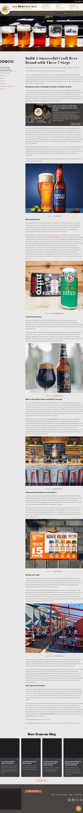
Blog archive (41, 780)
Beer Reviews (5, 73)
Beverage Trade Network (48, 714)
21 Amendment (43, 673)
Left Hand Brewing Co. (58, 313)
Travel (2, 81)
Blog (38, 13)
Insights (3, 76)
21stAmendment (58, 656)
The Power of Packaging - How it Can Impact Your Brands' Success (51, 763)
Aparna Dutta (34, 719)
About (53, 794)
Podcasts (3, 84)
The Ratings (20, 13)
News (2, 78)
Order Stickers (50, 13)
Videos (2, 89)
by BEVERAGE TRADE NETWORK (22, 8)
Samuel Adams (58, 216)
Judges (33, 13)
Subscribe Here (33, 791)
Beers (13, 13)
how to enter (77, 723)
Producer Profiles (7, 86)
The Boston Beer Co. (55, 237)
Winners (43, 13)
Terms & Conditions (61, 794)
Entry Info (27, 13)
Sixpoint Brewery (57, 571)
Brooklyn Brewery (58, 396)
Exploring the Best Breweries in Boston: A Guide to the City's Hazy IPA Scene (73, 763)
